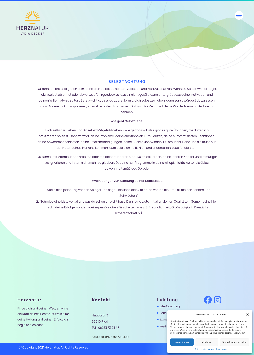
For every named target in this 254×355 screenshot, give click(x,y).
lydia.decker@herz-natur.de (111, 337)
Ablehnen (206, 342)
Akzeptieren (182, 342)
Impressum (221, 349)
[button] (247, 314)
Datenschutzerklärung (205, 349)
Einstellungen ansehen (234, 342)
